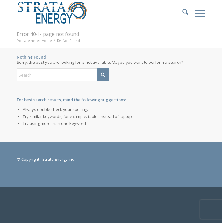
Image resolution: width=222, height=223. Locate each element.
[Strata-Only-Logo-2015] (92, 12)
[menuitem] (182, 12)
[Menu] (196, 12)
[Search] (182, 12)
